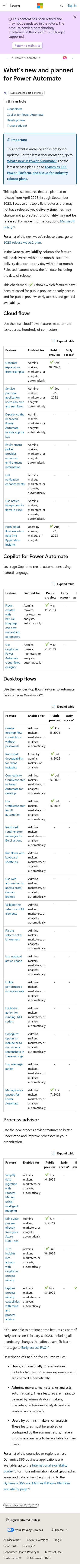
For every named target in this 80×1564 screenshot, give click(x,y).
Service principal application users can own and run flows (14, 397)
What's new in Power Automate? (32, 160)
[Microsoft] (40, 5)
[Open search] (61, 6)
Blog (56, 1540)
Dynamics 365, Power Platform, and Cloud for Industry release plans (37, 172)
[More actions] (73, 57)
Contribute (10, 1546)
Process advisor (17, 126)
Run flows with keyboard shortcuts (14, 857)
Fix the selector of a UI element (13, 934)
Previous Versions (37, 1540)
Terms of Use (53, 1552)
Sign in (72, 5)
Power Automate (26, 58)
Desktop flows (16, 120)
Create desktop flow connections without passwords (13, 737)
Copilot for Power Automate (25, 115)
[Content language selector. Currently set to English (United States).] (22, 1519)
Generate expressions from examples (14, 367)
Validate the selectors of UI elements (14, 909)
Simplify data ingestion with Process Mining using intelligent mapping (11, 1193)
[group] (40, 447)
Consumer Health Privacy (19, 1552)
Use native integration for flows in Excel (14, 505)
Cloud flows (14, 109)
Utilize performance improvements (14, 986)
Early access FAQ (33, 1347)
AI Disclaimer (11, 1540)
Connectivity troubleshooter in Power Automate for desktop (15, 784)
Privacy (27, 1546)
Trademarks (10, 1558)
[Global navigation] (4, 6)
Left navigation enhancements (15, 479)
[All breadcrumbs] (7, 57)
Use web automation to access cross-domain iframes (14, 888)
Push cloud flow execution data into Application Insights (14, 535)
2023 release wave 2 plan (22, 242)
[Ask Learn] (65, 57)
